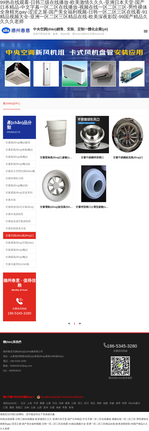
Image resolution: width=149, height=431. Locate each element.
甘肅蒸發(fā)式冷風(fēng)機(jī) (20, 208)
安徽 (111, 403)
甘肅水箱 (11, 199)
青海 (71, 407)
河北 (54, 403)
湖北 (92, 403)
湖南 (99, 403)
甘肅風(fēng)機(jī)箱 (17, 185)
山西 (39, 407)
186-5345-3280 (19, 313)
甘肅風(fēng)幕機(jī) (17, 156)
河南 (61, 403)
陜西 (124, 403)
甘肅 (52, 407)
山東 (48, 403)
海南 (58, 407)
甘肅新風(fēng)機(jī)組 (18, 164)
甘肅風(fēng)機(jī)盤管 (18, 142)
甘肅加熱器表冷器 (16, 228)
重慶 (42, 403)
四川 (86, 403)
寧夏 (64, 407)
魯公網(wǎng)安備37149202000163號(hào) (62, 397)
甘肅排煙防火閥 (14, 178)
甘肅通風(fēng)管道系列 (19, 192)
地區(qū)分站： (11, 403)
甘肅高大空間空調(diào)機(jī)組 (20, 172)
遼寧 (118, 403)
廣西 (11, 407)
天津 (35, 403)
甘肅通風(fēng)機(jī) (17, 249)
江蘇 (73, 403)
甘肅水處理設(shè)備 (17, 264)
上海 (29, 403)
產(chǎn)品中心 (11, 103)
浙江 (80, 403)
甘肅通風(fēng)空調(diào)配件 (20, 243)
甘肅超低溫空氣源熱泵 (18, 221)
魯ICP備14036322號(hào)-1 (19, 397)
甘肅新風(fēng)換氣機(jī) (19, 149)
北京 (23, 403)
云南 (33, 407)
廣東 (67, 403)
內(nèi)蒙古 (134, 403)
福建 (105, 403)
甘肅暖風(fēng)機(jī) (17, 257)
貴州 (45, 407)
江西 (5, 407)
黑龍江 (19, 407)
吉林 (26, 407)
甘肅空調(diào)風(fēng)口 (20, 235)
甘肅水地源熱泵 (14, 214)
